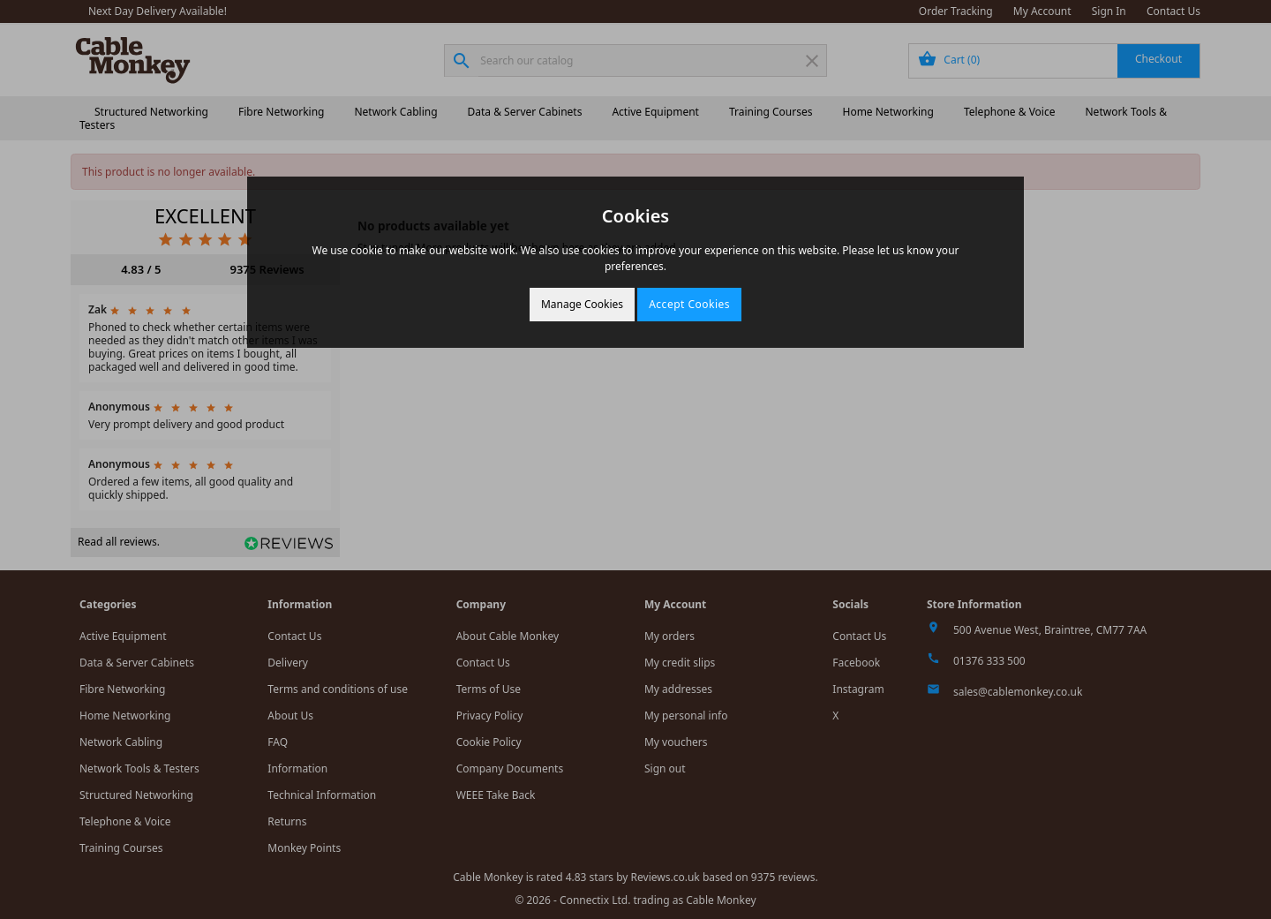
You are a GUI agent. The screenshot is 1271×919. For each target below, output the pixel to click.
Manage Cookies (582, 304)
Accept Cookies (689, 304)
